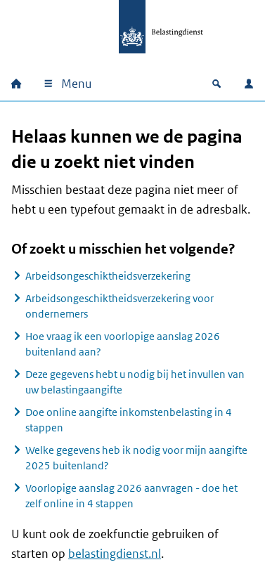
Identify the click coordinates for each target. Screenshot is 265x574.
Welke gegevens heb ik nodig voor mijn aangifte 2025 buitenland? (136, 457)
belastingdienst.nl (114, 553)
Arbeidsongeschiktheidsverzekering (107, 275)
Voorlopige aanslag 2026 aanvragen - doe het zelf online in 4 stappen (131, 495)
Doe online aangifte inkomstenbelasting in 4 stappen (128, 419)
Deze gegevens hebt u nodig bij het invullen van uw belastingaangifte (135, 381)
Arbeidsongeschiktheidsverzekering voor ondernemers (119, 306)
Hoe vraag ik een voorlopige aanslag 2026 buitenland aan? (122, 344)
